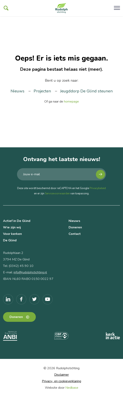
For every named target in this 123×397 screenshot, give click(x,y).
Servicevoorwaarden (57, 193)
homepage (71, 101)
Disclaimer (61, 374)
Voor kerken (12, 234)
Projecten (42, 91)
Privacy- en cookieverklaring (61, 381)
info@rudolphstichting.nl (30, 272)
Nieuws (17, 91)
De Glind (10, 240)
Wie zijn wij (12, 227)
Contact (75, 234)
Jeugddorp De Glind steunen (86, 91)
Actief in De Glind (16, 221)
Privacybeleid (98, 188)
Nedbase (71, 387)
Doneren (75, 227)
